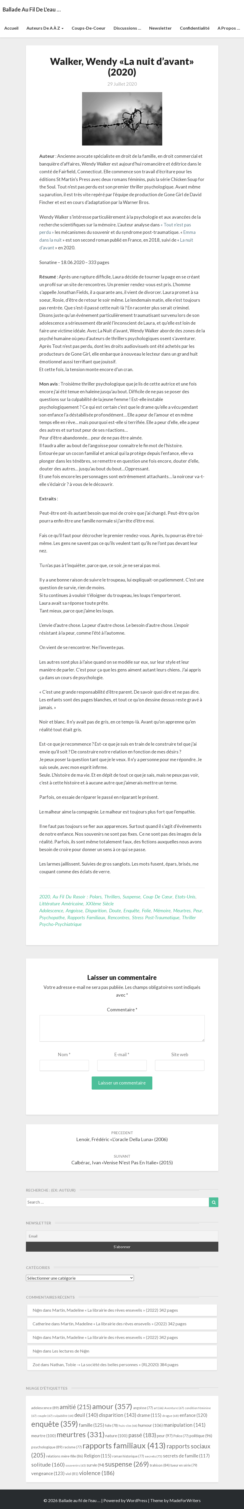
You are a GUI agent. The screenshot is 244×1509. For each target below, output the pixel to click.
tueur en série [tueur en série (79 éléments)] (184, 1465)
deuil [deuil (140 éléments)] (86, 1415)
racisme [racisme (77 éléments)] (72, 1447)
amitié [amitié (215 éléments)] (75, 1406)
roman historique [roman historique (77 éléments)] (128, 1456)
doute (115, 910)
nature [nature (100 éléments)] (116, 1435)
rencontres (118, 917)
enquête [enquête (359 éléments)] (54, 1423)
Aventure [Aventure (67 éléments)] (174, 1408)
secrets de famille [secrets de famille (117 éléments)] (186, 1456)
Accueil (11, 27)
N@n (37, 1309)
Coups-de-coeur (89, 27)
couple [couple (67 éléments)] (45, 1415)
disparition (95, 910)
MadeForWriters (185, 1500)
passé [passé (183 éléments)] (142, 1435)
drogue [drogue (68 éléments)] (170, 1415)
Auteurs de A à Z (45, 27)
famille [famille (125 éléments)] (91, 1425)
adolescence (51, 910)
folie (146, 910)
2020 (44, 896)
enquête (131, 910)
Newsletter (160, 27)
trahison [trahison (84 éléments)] (160, 1465)
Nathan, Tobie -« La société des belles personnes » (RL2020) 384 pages (114, 1364)
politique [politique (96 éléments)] (200, 1435)
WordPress (136, 1500)
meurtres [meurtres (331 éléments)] (80, 1434)
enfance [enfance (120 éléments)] (193, 1415)
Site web (179, 1054)
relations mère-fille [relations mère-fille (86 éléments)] (64, 1456)
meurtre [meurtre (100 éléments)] (43, 1435)
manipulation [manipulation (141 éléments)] (185, 1425)
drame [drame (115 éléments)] (149, 1415)
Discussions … (127, 27)
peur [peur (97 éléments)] (165, 1435)
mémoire (162, 910)
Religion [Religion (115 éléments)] (97, 1455)
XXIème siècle (100, 903)
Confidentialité (195, 27)
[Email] (122, 1236)
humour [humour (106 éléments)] (150, 1425)
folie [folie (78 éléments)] (111, 1425)
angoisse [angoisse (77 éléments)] (143, 1408)
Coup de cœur (157, 896)
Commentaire (122, 1009)
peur (197, 910)
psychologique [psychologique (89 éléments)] (47, 1447)
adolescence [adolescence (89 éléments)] (45, 1407)
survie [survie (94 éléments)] (95, 1465)
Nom (64, 1054)
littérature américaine (61, 903)
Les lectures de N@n (70, 1350)
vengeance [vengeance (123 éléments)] (48, 1473)
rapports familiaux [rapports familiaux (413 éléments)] (124, 1445)
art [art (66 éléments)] (159, 1408)
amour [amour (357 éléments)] (112, 1406)
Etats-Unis (185, 896)
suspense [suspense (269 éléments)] (127, 1464)
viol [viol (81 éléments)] (71, 1474)
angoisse (74, 910)
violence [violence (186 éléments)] (97, 1472)
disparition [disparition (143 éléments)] (117, 1415)
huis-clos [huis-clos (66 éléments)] (128, 1425)
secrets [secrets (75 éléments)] (153, 1456)
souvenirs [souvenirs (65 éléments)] (75, 1465)
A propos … (229, 27)
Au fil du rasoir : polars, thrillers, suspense (96, 896)
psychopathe (52, 917)
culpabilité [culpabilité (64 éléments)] (63, 1415)
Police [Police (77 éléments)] (181, 1436)
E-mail (121, 1054)
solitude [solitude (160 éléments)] (48, 1464)
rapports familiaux (86, 917)
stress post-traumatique (155, 917)
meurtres (182, 910)
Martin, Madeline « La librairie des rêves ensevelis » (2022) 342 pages (115, 1309)
